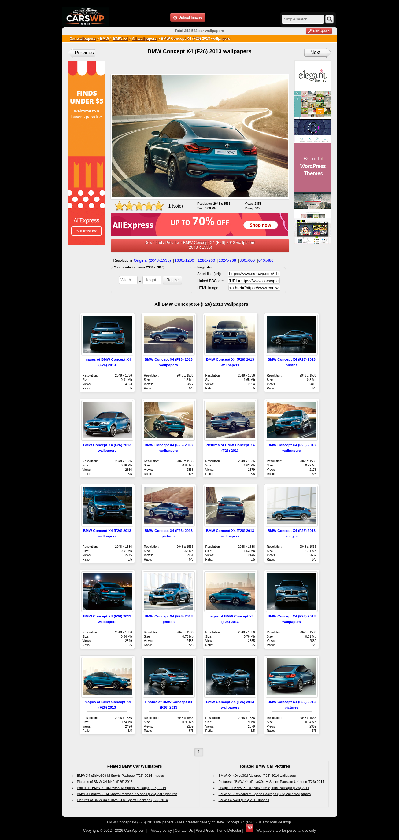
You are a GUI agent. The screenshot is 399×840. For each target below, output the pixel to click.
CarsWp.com (134, 830)
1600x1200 (184, 260)
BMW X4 (120, 38)
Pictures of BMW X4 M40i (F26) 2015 (105, 781)
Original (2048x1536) (152, 260)
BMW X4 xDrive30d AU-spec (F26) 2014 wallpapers (257, 775)
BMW (104, 38)
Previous (84, 52)
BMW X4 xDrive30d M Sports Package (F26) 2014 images (120, 775)
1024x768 (227, 260)
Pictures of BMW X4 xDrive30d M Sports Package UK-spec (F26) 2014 (271, 781)
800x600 (247, 260)
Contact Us (184, 830)
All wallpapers (144, 38)
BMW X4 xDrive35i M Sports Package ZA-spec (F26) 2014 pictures (127, 794)
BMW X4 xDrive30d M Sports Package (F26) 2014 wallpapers (265, 794)
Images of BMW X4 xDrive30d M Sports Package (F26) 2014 (264, 788)
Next (315, 52)
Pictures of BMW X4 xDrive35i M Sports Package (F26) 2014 (122, 800)
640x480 (266, 260)
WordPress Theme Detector (218, 830)
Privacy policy (160, 830)
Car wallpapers (83, 38)
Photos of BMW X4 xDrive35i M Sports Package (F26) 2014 (121, 788)
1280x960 (206, 260)
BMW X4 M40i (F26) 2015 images (244, 800)
